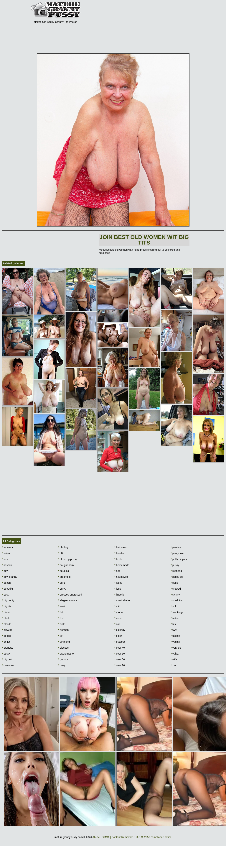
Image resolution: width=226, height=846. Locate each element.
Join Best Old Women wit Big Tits (144, 240)
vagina (175, 641)
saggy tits (177, 576)
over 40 (119, 647)
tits (173, 624)
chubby (63, 547)
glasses (63, 647)
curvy (62, 588)
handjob (119, 553)
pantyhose (177, 553)
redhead (176, 570)
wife (174, 659)
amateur (7, 547)
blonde (6, 624)
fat (60, 612)
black (6, 618)
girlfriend (64, 641)
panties (176, 547)
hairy (62, 665)
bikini (5, 612)
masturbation (122, 600)
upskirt (175, 635)
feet (61, 618)
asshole (7, 565)
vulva (175, 653)
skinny (175, 594)
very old (176, 647)
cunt (61, 582)
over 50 (119, 653)
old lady (119, 629)
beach (6, 582)
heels (118, 559)
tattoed (175, 618)
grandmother (66, 653)
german (63, 629)
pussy (175, 565)
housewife (121, 576)
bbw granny (9, 576)
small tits (177, 600)
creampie (64, 576)
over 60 (119, 659)
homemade (121, 565)
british (6, 641)
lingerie (119, 594)
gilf (60, 635)
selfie (175, 582)
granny (63, 659)
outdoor (119, 641)
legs (117, 588)
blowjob (7, 629)
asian (6, 553)
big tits (6, 606)
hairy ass (120, 547)
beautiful (7, 588)
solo (174, 606)
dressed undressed (70, 594)
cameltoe (8, 665)
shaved (176, 588)
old (117, 624)
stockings (177, 612)
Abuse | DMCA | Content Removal (111, 837)
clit (60, 553)
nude (118, 618)
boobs (6, 635)
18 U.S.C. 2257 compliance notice (151, 837)
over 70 (119, 665)
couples (63, 570)
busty (6, 653)
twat (174, 629)
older (118, 635)
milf (117, 606)
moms (118, 612)
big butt (7, 659)
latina (118, 582)
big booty (8, 600)
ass (5, 559)
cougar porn (66, 565)
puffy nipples (179, 559)
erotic (62, 606)
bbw (5, 570)
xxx (173, 665)
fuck (61, 624)
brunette (7, 647)
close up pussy (67, 559)
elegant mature (67, 600)
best (5, 594)
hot (117, 570)
